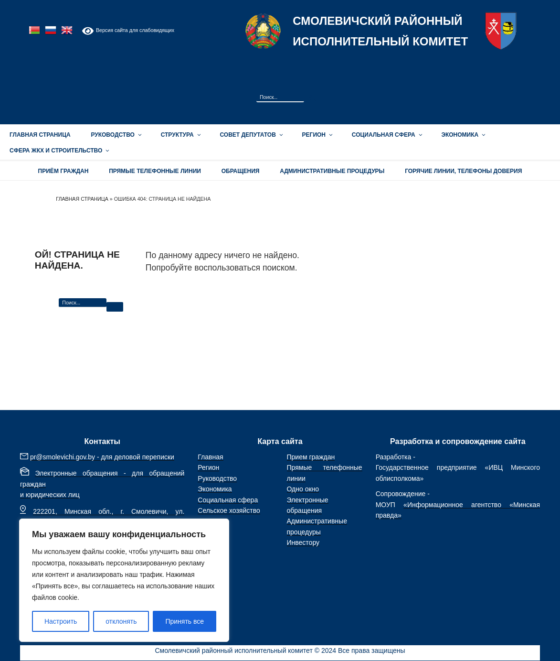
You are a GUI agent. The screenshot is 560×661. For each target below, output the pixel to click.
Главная (210, 457)
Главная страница (40, 134)
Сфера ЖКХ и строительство (59, 150)
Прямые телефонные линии (155, 171)
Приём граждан (63, 171)
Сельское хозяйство (229, 510)
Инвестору (303, 542)
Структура (180, 134)
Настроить (60, 621)
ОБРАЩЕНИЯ (241, 171)
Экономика (462, 134)
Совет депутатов (250, 134)
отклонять (121, 621)
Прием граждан (311, 457)
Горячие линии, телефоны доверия (463, 171)
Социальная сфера (386, 134)
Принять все (184, 621)
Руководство (115, 134)
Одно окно (303, 489)
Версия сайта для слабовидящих (128, 31)
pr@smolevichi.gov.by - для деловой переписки (102, 457)
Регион (316, 134)
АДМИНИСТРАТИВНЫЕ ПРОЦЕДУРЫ (332, 171)
